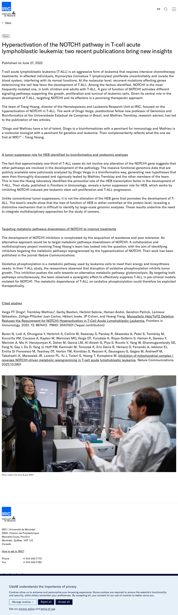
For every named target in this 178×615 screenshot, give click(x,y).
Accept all (64, 601)
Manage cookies (23, 602)
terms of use (48, 608)
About (8, 22)
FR (158, 9)
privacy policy (27, 608)
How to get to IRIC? (13, 551)
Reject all (46, 601)
